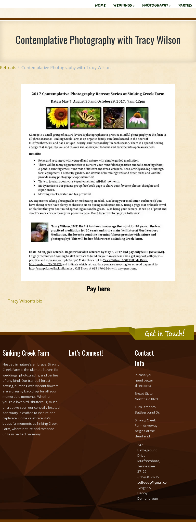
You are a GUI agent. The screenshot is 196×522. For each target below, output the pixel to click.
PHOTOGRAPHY (156, 5)
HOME (100, 5)
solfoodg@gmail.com (153, 482)
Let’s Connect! (86, 353)
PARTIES (185, 5)
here (104, 288)
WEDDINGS (124, 5)
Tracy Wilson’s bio (25, 301)
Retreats (8, 67)
